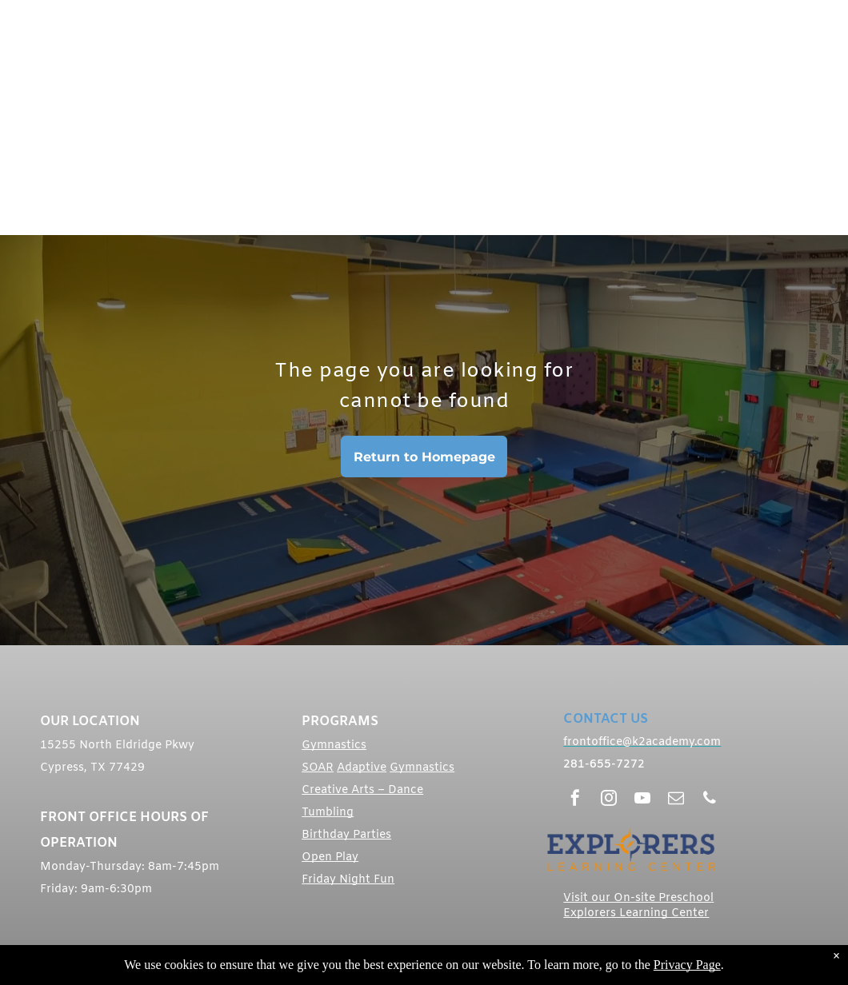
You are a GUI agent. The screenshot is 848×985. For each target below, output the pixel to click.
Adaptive (361, 768)
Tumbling (328, 812)
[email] (676, 800)
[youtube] (642, 800)
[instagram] (609, 800)
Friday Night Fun (348, 879)
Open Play (330, 857)
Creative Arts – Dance (362, 790)
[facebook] (575, 800)
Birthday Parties (346, 835)
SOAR (318, 768)
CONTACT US (605, 719)
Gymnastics (334, 745)
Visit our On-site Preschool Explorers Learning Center (638, 906)
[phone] (710, 800)
